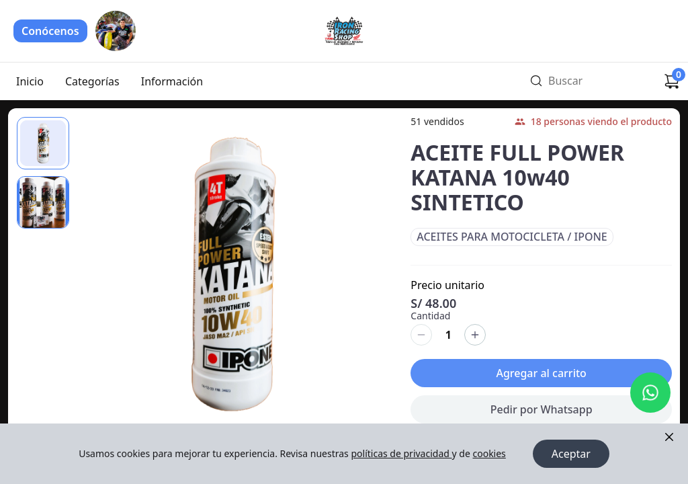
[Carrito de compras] (671, 81)
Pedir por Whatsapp (541, 418)
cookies (488, 453)
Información (172, 81)
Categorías (92, 81)
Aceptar (571, 453)
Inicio (30, 81)
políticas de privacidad (401, 453)
